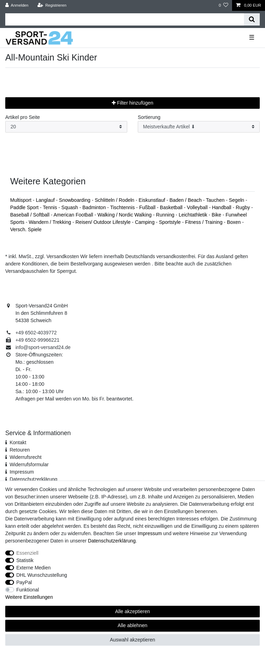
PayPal (24, 582)
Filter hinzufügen (132, 103)
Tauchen (216, 200)
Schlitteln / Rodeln (115, 200)
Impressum (21, 472)
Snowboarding (75, 200)
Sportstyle (170, 222)
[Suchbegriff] (124, 19)
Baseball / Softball (30, 215)
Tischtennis (123, 207)
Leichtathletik (194, 215)
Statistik (25, 560)
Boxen (234, 222)
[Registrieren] (51, 5)
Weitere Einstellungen (29, 597)
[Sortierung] (199, 127)
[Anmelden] (17, 5)
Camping (145, 222)
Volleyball (198, 207)
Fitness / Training (204, 222)
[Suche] (252, 19)
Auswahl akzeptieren (132, 640)
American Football (74, 215)
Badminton (94, 207)
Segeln (237, 200)
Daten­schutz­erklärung (33, 479)
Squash (70, 207)
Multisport (21, 200)
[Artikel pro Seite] (66, 127)
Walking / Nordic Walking (125, 215)
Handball (222, 207)
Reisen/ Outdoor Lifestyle (103, 222)
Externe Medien (33, 567)
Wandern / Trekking (51, 222)
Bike (217, 215)
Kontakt (17, 442)
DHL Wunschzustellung (41, 575)
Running (166, 215)
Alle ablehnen (133, 625)
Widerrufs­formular (28, 464)
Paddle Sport (25, 207)
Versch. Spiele (26, 229)
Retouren (19, 450)
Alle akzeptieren (132, 611)
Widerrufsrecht (25, 457)
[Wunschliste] (223, 5)
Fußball (148, 207)
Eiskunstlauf (153, 200)
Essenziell (27, 553)
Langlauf (46, 200)
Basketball (172, 207)
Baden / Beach (186, 200)
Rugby (243, 207)
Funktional (27, 589)
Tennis (50, 207)
